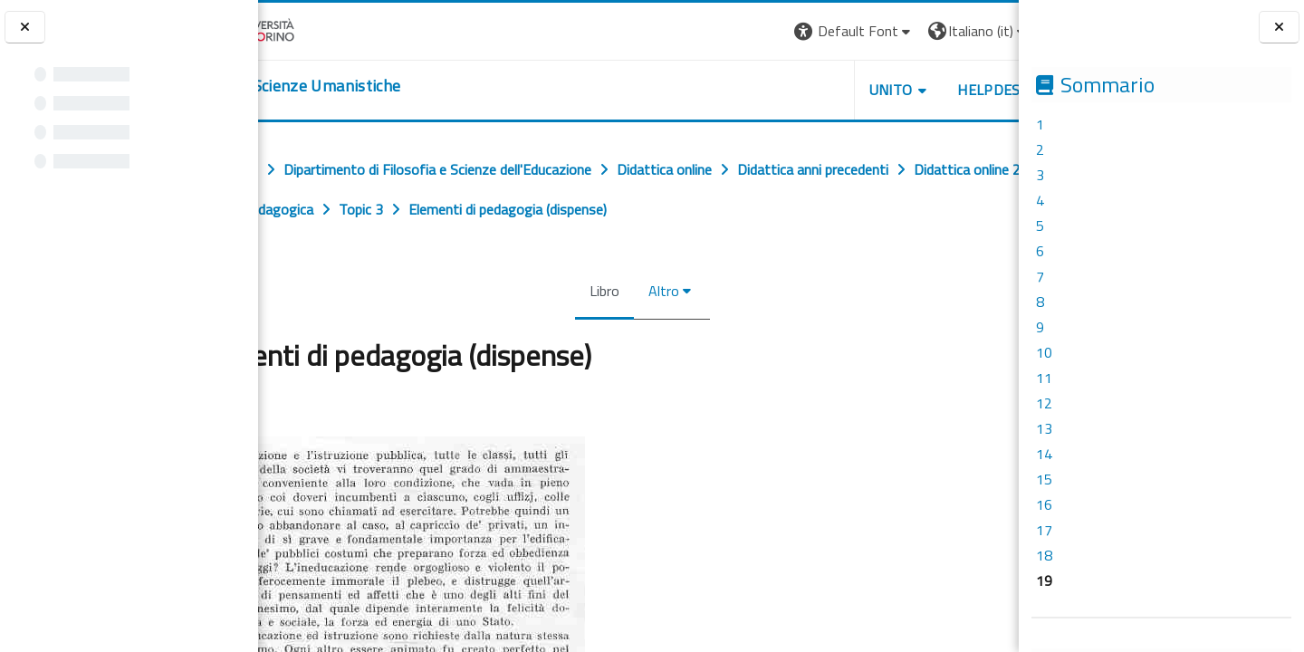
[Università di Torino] (314, 29)
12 (1044, 403)
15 (1044, 479)
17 (1044, 530)
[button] (770, 31)
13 (1044, 428)
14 (1044, 454)
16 (1044, 504)
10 (1044, 352)
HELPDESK (909, 90)
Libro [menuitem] (601, 291)
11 (1044, 377)
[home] (369, 86)
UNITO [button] (807, 90)
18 (1044, 555)
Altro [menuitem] (660, 291)
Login (987, 31)
